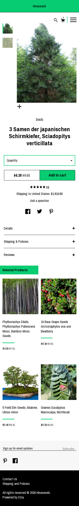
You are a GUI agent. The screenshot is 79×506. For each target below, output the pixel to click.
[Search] (56, 20)
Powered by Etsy (13, 497)
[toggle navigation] (73, 19)
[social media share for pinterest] (51, 212)
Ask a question (39, 200)
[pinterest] (5, 461)
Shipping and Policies (16, 483)
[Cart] (63, 20)
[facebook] (15, 461)
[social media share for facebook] (27, 212)
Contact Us (10, 479)
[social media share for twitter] (39, 212)
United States (41, 193)
